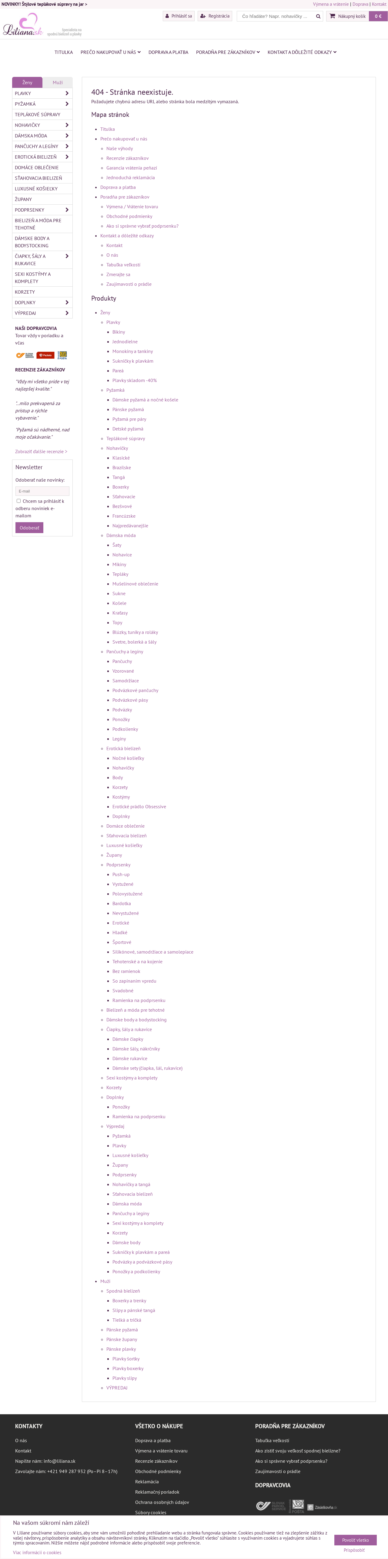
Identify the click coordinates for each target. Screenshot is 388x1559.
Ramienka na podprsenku (139, 1000)
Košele (119, 603)
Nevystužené (125, 913)
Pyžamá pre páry (129, 419)
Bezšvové (122, 506)
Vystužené (122, 884)
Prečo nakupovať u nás (111, 52)
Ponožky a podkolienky (136, 1271)
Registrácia (214, 16)
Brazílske (121, 467)
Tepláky (120, 574)
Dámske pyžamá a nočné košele (145, 400)
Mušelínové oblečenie (135, 584)
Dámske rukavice (129, 1058)
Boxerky (120, 487)
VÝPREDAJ (117, 1388)
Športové (121, 942)
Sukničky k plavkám (132, 361)
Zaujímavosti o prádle (129, 284)
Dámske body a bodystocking (136, 1020)
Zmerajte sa (118, 274)
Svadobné (122, 990)
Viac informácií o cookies (37, 1552)
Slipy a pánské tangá (133, 1310)
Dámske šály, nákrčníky (136, 1049)
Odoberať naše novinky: (40, 480)
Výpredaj (115, 1126)
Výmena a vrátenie (331, 4)
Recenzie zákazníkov (127, 158)
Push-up (121, 874)
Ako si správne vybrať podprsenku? (142, 226)
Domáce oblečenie (125, 826)
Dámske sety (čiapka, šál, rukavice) (147, 1068)
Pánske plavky (121, 1349)
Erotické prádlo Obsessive (139, 806)
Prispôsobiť (354, 1550)
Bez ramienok (126, 971)
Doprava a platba (168, 52)
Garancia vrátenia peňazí (131, 168)
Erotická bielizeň (123, 748)
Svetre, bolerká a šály (134, 642)
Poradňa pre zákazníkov (228, 52)
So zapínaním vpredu (134, 981)
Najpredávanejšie (130, 525)
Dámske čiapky (127, 1039)
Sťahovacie (123, 496)
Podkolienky (125, 729)
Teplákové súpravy (125, 438)
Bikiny (118, 332)
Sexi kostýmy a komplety (131, 1078)
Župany (114, 855)
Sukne (118, 593)
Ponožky (121, 719)
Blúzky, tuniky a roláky (135, 632)
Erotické (120, 923)
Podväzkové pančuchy (135, 690)
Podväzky (122, 710)
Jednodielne (125, 341)
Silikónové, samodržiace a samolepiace (152, 952)
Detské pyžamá (127, 429)
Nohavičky (117, 448)
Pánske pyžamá (128, 409)
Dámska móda (121, 535)
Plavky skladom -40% (134, 380)
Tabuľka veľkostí (123, 265)
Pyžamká (115, 390)
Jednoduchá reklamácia (130, 177)
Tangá (118, 477)
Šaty (116, 545)
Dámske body (126, 1242)
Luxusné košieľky (124, 845)
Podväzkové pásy (130, 700)
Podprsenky (118, 865)
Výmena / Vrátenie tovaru (132, 206)
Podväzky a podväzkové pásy (142, 1262)
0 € (378, 16)
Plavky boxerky (127, 1368)
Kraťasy (120, 613)
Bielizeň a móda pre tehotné (135, 1010)
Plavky (113, 322)
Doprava (360, 4)
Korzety (120, 787)
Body (117, 777)
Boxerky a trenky (129, 1300)
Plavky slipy (124, 1378)
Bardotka (121, 903)
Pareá (118, 371)
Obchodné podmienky (129, 216)
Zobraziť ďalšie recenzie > (41, 451)
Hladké (119, 932)
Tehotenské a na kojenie (137, 961)
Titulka (64, 52)
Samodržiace (125, 680)
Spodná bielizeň (123, 1291)
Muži (105, 1281)
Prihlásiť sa (179, 16)
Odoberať (29, 528)
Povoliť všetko (355, 1540)
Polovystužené (127, 894)
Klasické (121, 458)
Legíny (119, 739)
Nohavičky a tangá (131, 1184)
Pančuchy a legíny (124, 651)
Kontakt (379, 4)
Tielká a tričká (126, 1320)
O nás (112, 255)
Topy (117, 622)
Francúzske (123, 516)
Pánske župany (121, 1339)
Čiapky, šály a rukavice (129, 1029)
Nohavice (122, 555)
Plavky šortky (125, 1359)
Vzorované (123, 671)
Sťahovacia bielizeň (126, 835)
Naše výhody (119, 148)
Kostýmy (121, 797)
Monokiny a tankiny (132, 351)
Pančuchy (122, 661)
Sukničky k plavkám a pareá (141, 1252)
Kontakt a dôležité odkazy (302, 52)
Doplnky (121, 816)
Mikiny (119, 564)
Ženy (105, 312)
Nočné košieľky (128, 758)
